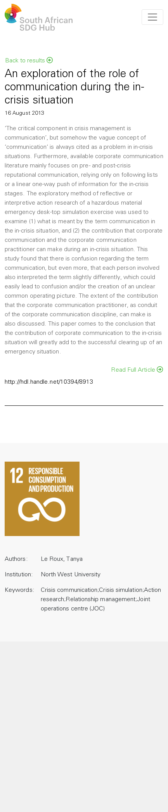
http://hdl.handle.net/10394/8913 (49, 382)
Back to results (29, 60)
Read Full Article (137, 369)
